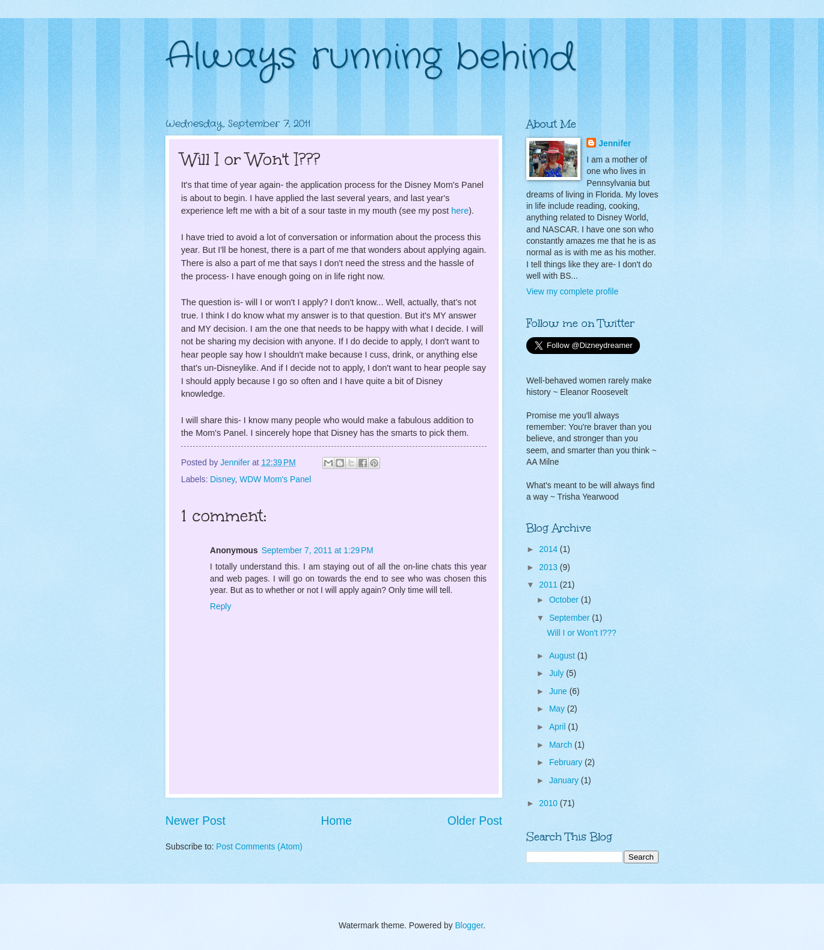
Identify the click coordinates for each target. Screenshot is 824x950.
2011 (549, 584)
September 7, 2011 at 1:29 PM (318, 550)
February (567, 762)
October (565, 599)
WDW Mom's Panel (275, 479)
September (570, 617)
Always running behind (370, 57)
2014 (549, 549)
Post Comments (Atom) (259, 846)
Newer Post (195, 821)
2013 (549, 567)
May (558, 708)
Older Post (474, 821)
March (561, 745)
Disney (222, 479)
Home (336, 821)
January (565, 780)
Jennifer (614, 143)
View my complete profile (572, 291)
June (559, 691)
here (460, 211)
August (563, 655)
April (558, 726)
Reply (220, 606)
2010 (549, 803)
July (557, 673)
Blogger (469, 925)
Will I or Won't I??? (581, 633)
